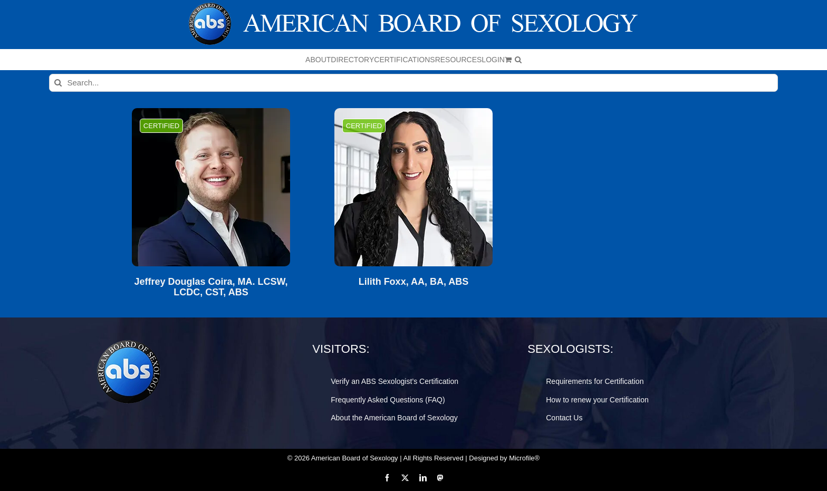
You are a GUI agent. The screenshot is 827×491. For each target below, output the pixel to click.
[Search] (58, 83)
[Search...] (413, 83)
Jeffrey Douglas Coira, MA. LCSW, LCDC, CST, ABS (210, 287)
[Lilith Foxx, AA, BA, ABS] (413, 187)
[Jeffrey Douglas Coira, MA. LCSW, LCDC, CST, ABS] (211, 187)
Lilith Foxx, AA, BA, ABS (414, 282)
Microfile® (524, 458)
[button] (518, 59)
